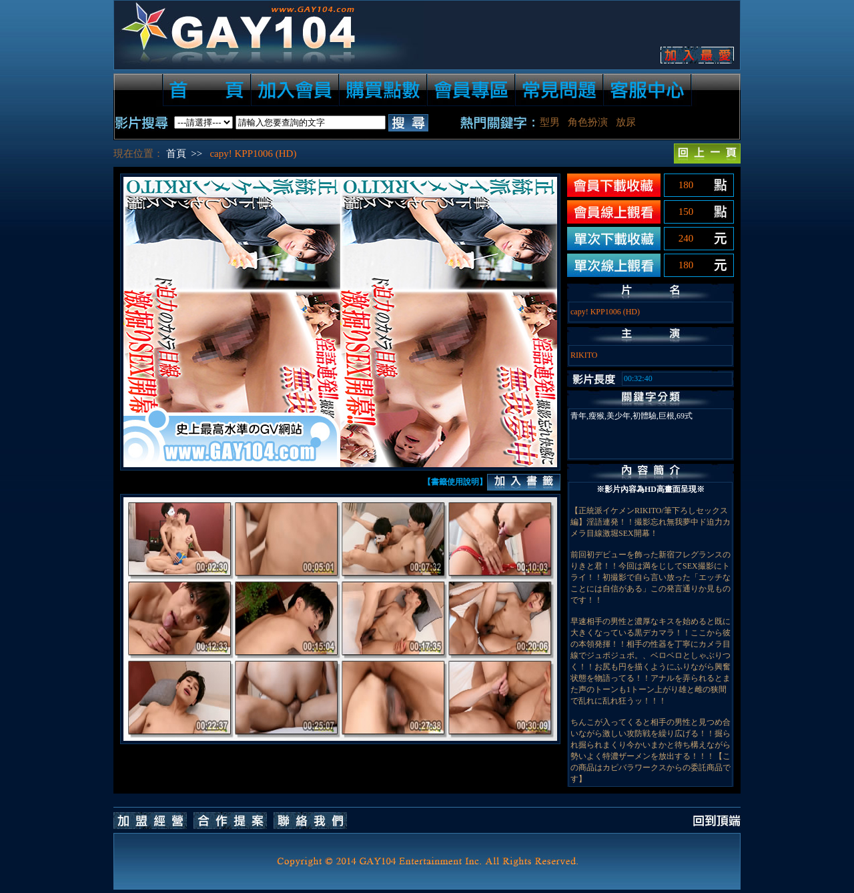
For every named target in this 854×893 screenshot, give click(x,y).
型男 (550, 122)
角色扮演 (588, 122)
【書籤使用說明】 (455, 482)
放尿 (626, 122)
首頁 (176, 153)
